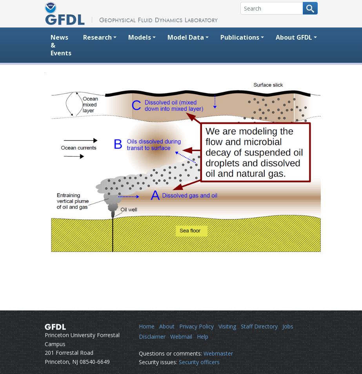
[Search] (271, 8)
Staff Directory (259, 326)
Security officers (199, 362)
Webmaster (218, 353)
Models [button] (139, 37)
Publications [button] (239, 37)
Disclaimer (152, 336)
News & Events (61, 45)
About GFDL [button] (294, 37)
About (167, 326)
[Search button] (310, 8)
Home (147, 326)
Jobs (287, 326)
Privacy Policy (196, 326)
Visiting (227, 326)
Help (202, 336)
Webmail (181, 336)
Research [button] (97, 37)
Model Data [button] (185, 37)
